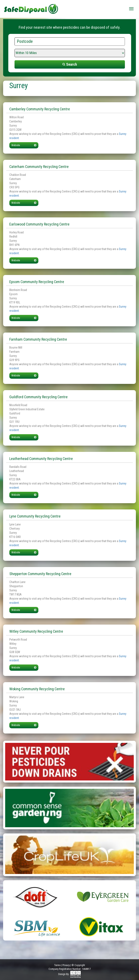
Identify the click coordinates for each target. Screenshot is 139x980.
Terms (57, 965)
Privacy (66, 965)
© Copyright (78, 965)
